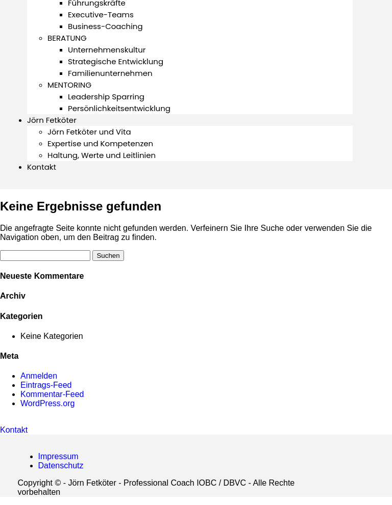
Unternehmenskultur (106, 49)
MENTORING (69, 84)
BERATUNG (67, 38)
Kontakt (41, 167)
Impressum (58, 456)
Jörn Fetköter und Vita (89, 131)
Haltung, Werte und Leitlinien (101, 155)
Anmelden (38, 375)
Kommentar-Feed (52, 394)
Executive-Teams (101, 14)
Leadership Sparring (106, 96)
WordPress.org (47, 403)
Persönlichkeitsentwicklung (119, 108)
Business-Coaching (105, 26)
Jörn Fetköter (52, 120)
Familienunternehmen (110, 73)
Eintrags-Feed (46, 385)
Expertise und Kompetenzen (100, 143)
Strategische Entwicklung (115, 61)
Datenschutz (61, 465)
